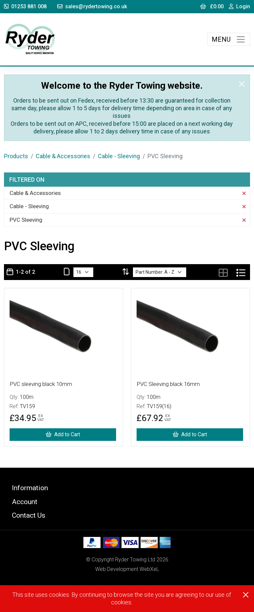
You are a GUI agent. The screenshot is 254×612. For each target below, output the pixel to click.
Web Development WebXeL (127, 569)
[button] (127, 488)
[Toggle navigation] (228, 39)
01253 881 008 (25, 6)
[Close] (242, 84)
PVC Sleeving (128, 219)
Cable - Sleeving (119, 156)
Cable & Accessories (63, 156)
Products (16, 156)
